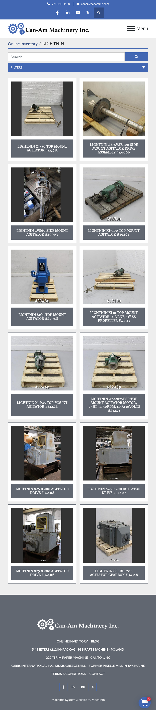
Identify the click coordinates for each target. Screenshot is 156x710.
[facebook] (57, 13)
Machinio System (63, 699)
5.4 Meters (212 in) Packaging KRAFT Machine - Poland (78, 649)
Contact (97, 674)
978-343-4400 (61, 3)
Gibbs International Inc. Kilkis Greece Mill (48, 665)
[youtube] (78, 13)
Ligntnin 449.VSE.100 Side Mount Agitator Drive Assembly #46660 (114, 148)
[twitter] (88, 13)
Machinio (98, 699)
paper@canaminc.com (95, 3)
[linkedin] (68, 13)
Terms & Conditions (68, 674)
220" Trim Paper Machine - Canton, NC (78, 657)
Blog (95, 641)
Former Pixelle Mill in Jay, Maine (117, 665)
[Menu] (131, 28)
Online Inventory (72, 641)
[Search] (66, 56)
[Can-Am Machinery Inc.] (78, 624)
